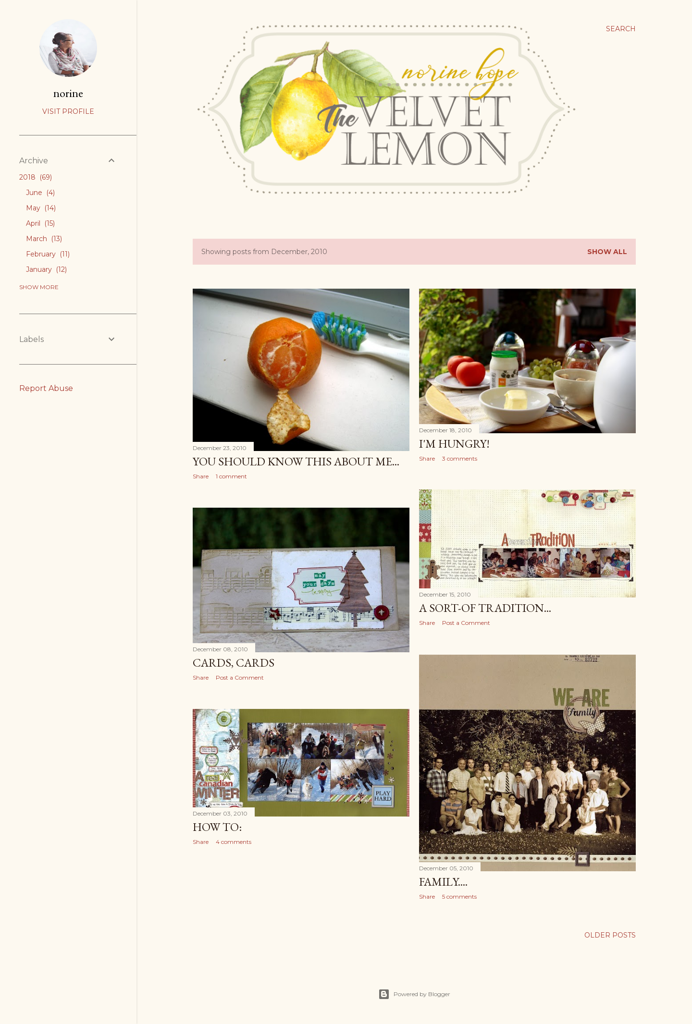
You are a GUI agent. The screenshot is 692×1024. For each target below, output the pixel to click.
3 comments (459, 458)
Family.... (443, 881)
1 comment (231, 476)
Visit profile (68, 111)
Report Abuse (46, 388)
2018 (35, 177)
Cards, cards (233, 662)
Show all (607, 251)
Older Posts (610, 935)
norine (68, 92)
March (44, 238)
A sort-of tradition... (485, 607)
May (41, 208)
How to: (217, 826)
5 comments (459, 896)
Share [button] (201, 476)
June (40, 192)
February (48, 254)
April (40, 223)
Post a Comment (466, 622)
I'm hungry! (454, 443)
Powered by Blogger (414, 994)
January (46, 269)
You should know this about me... (296, 461)
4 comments (233, 841)
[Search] (621, 28)
